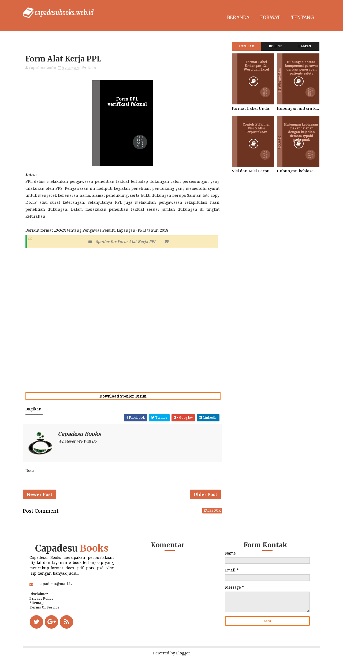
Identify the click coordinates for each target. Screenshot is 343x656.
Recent (275, 46)
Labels (305, 46)
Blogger (183, 653)
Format (270, 17)
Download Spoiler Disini (123, 396)
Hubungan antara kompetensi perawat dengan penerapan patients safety (298, 108)
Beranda (238, 17)
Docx (92, 68)
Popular (246, 46)
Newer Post (39, 494)
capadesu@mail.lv (56, 584)
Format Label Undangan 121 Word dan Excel (253, 108)
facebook (212, 510)
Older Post (205, 494)
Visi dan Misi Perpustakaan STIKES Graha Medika (253, 171)
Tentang (302, 17)
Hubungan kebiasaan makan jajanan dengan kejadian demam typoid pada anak (298, 171)
